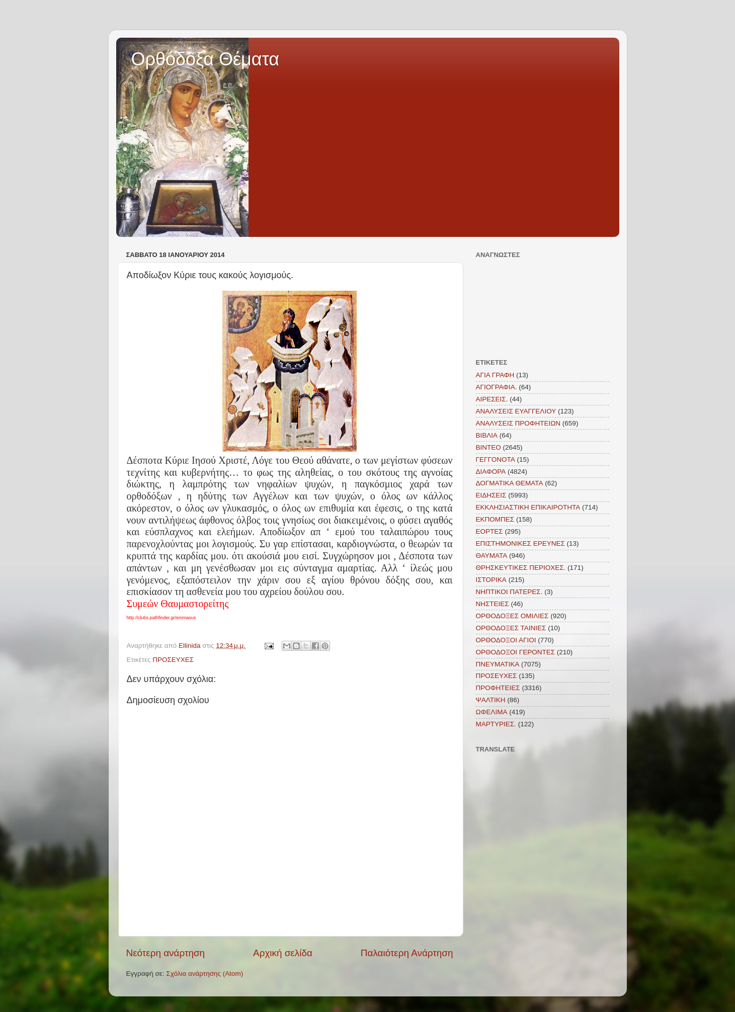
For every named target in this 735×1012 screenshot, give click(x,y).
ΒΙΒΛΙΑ (487, 435)
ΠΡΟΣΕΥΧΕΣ (173, 659)
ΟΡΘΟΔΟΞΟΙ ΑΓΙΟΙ (506, 640)
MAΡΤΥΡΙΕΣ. (496, 724)
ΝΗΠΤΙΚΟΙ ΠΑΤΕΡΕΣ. (509, 592)
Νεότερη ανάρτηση (165, 953)
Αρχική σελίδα (282, 953)
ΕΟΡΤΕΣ (489, 531)
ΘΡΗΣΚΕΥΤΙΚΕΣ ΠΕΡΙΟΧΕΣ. (521, 567)
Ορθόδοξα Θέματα (205, 59)
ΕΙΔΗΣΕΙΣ (491, 495)
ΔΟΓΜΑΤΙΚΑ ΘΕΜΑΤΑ (509, 483)
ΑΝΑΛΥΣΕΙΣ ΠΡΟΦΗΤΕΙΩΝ (518, 423)
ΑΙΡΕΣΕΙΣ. (492, 399)
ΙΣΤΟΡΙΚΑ (491, 579)
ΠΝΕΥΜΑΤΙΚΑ (498, 664)
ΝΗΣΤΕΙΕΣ (492, 604)
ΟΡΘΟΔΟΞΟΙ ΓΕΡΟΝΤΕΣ (515, 652)
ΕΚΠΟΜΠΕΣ (495, 519)
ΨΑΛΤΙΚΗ (491, 700)
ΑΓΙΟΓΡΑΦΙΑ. (496, 387)
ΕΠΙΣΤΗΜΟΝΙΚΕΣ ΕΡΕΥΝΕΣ (520, 543)
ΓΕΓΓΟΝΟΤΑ (495, 459)
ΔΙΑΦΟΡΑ (491, 471)
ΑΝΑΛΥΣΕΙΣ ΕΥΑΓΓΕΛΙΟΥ (516, 411)
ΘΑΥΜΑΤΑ (492, 555)
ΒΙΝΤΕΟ (488, 447)
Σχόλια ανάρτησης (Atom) (204, 973)
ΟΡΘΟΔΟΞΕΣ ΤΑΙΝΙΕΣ (511, 628)
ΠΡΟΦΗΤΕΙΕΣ (498, 688)
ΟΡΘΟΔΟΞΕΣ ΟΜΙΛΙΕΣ (512, 616)
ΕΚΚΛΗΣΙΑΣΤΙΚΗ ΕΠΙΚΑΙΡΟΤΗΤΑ (528, 507)
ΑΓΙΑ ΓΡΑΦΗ (495, 375)
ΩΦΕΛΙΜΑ (492, 712)
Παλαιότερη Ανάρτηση (407, 953)
